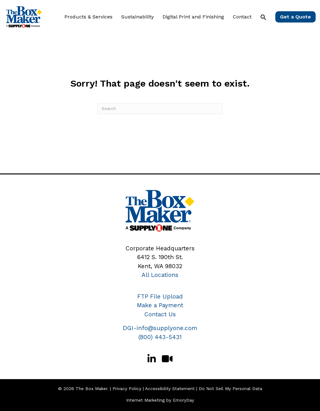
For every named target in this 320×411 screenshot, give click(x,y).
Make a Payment (160, 305)
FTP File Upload (160, 296)
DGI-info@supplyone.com (160, 328)
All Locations (160, 274)
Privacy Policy (126, 388)
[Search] (160, 108)
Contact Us (160, 314)
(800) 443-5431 (160, 337)
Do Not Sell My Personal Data (230, 388)
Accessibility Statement (170, 388)
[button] (263, 17)
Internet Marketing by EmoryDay (160, 400)
